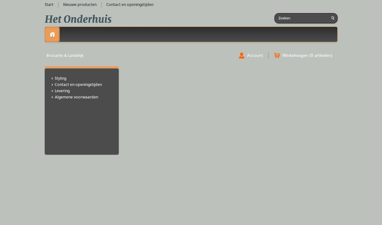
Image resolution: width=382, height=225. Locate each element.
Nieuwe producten (80, 5)
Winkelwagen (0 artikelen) (307, 55)
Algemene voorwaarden (76, 97)
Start (49, 5)
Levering (62, 91)
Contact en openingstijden (129, 5)
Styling (60, 79)
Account (255, 55)
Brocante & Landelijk (65, 56)
